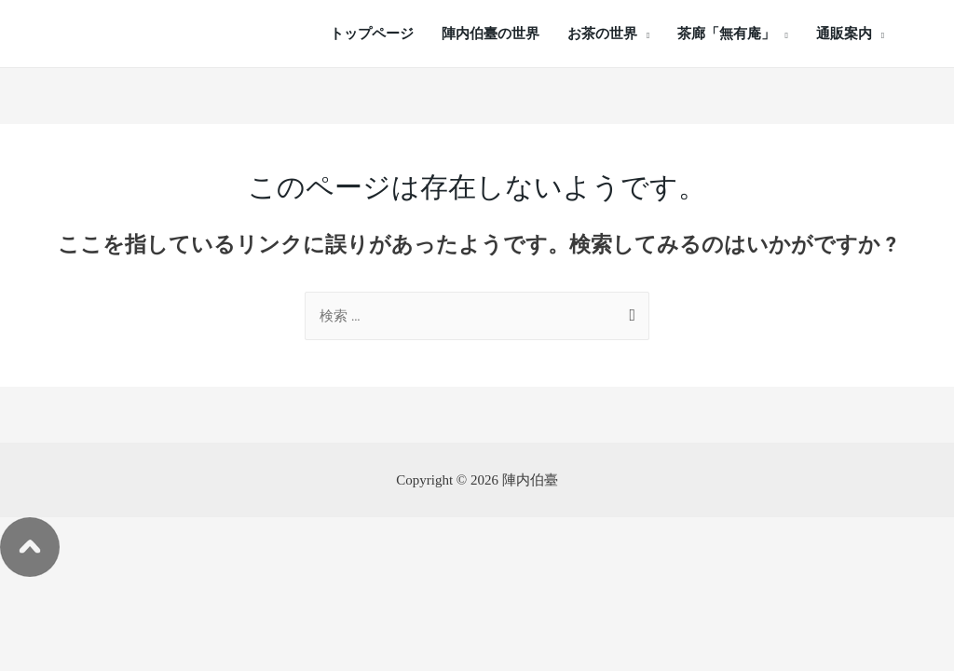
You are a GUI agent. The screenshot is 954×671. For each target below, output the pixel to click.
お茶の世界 (602, 33)
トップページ (372, 33)
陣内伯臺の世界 (490, 33)
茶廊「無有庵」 (726, 33)
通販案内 (844, 33)
